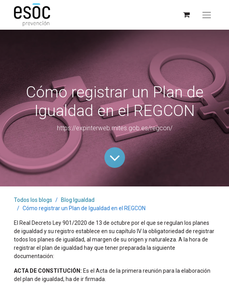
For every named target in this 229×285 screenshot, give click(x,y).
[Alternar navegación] (206, 15)
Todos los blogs (33, 200)
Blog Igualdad (78, 200)
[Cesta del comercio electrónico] (186, 14)
